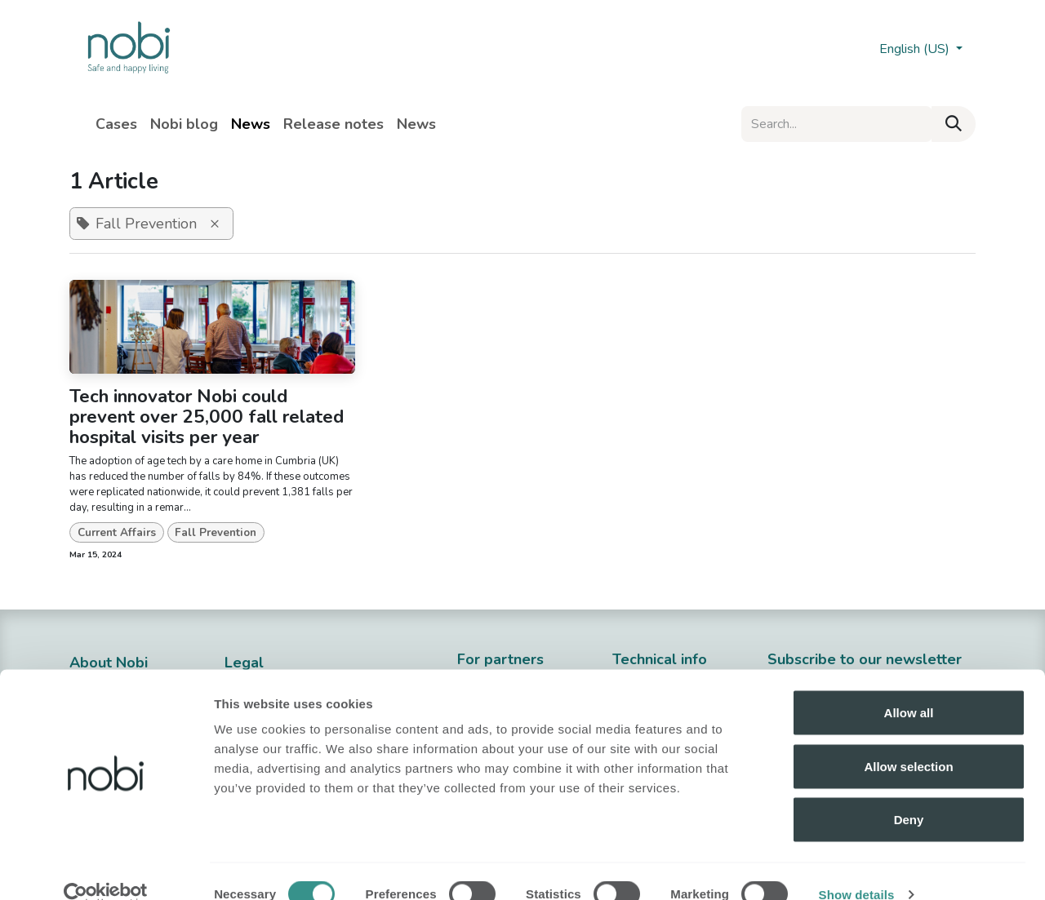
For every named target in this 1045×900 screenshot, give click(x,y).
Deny (909, 793)
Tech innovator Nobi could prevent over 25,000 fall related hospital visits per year (206, 417)
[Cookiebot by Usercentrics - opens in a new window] (105, 868)
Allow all (909, 686)
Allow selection (908, 740)
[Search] (954, 124)
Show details (857, 868)
